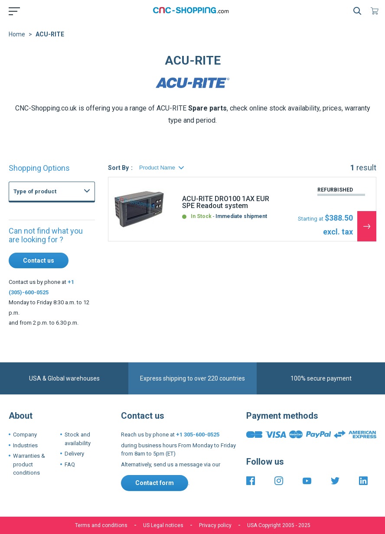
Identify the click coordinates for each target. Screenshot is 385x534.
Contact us (38, 260)
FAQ (70, 464)
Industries (25, 445)
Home (17, 34)
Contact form (154, 482)
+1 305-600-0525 (197, 434)
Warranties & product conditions (29, 464)
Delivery (74, 453)
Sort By (118, 168)
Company (25, 434)
